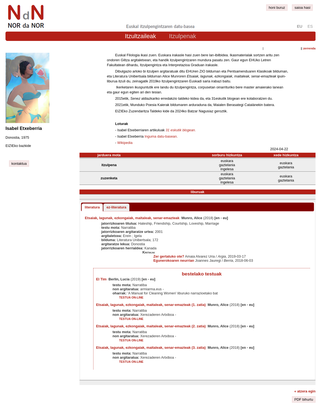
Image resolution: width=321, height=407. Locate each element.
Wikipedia (124, 143)
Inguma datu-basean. (161, 136)
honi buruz (277, 7)
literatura (92, 207)
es (310, 26)
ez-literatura (116, 207)
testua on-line (131, 297)
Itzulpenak (182, 36)
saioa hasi (302, 7)
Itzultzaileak (140, 36)
